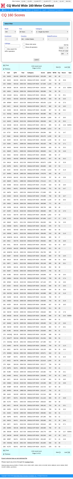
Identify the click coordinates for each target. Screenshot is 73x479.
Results (28, 10)
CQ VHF (62, 1)
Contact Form (29, 462)
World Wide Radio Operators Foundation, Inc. (25, 476)
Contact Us (60, 10)
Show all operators (31, 47)
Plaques (20, 10)
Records (36, 10)
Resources (52, 10)
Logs (44, 10)
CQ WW (23, 1)
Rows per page (63, 51)
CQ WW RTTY (38, 1)
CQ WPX (29, 1)
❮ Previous (6, 69)
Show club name (31, 44)
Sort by (66, 45)
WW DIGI (68, 1)
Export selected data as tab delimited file (14, 458)
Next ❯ (58, 67)
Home (4, 10)
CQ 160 (55, 1)
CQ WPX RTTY (47, 1)
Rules (12, 10)
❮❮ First (6, 65)
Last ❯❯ (67, 67)
